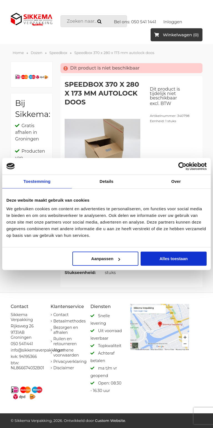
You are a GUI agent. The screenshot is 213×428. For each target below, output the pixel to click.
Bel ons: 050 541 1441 (135, 21)
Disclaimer (63, 367)
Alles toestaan (173, 258)
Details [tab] (106, 181)
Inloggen (172, 21)
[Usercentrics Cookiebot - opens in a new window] (182, 166)
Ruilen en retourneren (65, 341)
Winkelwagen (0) (176, 34)
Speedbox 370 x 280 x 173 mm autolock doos (114, 52)
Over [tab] (176, 181)
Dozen (36, 52)
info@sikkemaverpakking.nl (37, 350)
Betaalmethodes (69, 321)
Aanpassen (105, 258)
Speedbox (58, 52)
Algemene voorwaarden (66, 353)
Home (18, 52)
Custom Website (110, 420)
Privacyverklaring (70, 361)
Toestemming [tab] (37, 181)
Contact (61, 314)
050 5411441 (22, 343)
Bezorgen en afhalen (65, 330)
